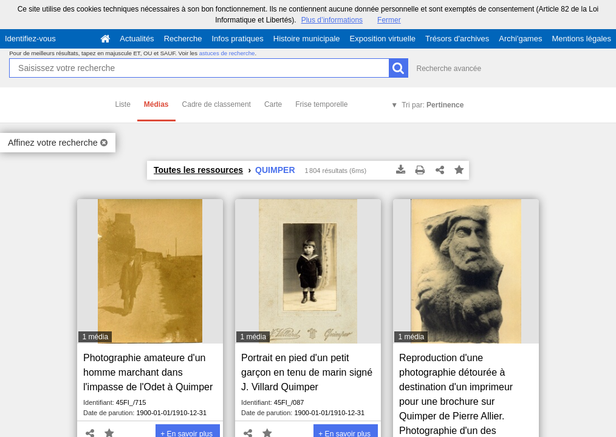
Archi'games (520, 38)
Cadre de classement (216, 104)
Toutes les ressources (198, 170)
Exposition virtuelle (383, 38)
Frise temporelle (321, 104)
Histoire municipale (306, 38)
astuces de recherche (227, 53)
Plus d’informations (332, 20)
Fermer (389, 20)
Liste (123, 104)
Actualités (137, 38)
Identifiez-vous (30, 38)
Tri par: (433, 105)
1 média (95, 337)
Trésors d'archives (457, 38)
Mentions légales (581, 38)
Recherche (183, 38)
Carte (273, 104)
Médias (156, 104)
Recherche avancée (448, 68)
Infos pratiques (238, 38)
